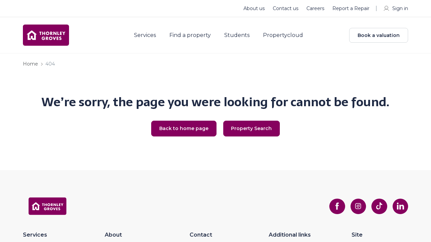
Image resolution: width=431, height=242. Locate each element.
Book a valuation (379, 36)
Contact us (285, 8)
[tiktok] (378, 209)
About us (254, 8)
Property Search (252, 131)
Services (147, 36)
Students (239, 36)
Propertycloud (285, 36)
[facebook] (335, 209)
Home (30, 66)
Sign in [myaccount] (395, 8)
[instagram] (357, 209)
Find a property (192, 36)
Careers (315, 8)
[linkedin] (400, 209)
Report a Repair (350, 8)
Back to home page (182, 131)
